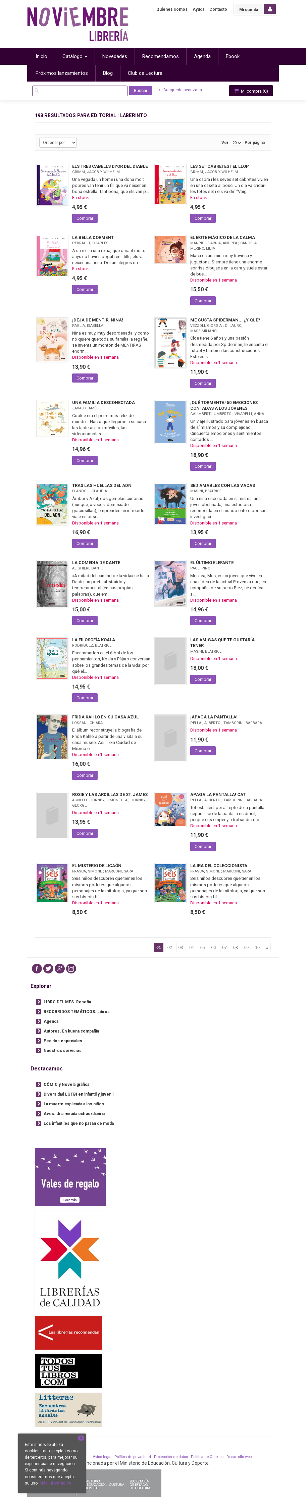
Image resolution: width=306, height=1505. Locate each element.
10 (257, 947)
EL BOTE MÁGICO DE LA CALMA (222, 237)
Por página (255, 143)
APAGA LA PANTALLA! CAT (218, 794)
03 (180, 947)
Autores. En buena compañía (71, 1031)
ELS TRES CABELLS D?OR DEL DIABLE (110, 166)
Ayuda (198, 9)
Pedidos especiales (63, 1041)
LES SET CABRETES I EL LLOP (219, 166)
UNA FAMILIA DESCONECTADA (103, 402)
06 (213, 947)
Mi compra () (250, 91)
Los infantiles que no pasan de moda (79, 1123)
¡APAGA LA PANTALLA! (214, 716)
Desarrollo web (239, 1457)
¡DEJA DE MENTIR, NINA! (97, 319)
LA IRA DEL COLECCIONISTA (218, 865)
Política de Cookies (207, 1457)
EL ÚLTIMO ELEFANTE (212, 562)
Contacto (218, 9)
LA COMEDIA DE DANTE (96, 562)
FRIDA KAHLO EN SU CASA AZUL (105, 716)
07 (224, 947)
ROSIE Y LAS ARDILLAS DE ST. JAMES (110, 794)
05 (202, 947)
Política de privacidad (132, 1457)
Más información (55, 1483)
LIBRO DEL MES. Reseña (67, 1002)
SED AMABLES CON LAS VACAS (222, 485)
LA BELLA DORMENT (93, 237)
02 (169, 947)
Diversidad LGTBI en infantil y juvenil (78, 1094)
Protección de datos (171, 1457)
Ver (224, 143)
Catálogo (74, 56)
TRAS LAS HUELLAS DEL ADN (102, 485)
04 (191, 947)
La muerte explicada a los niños (74, 1104)
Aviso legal (102, 1457)
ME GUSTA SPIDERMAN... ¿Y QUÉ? (225, 319)
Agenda (51, 1021)
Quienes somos (172, 9)
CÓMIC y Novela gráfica (66, 1084)
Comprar (84, 218)
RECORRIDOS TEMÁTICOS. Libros (77, 1011)
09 (246, 947)
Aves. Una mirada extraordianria (74, 1113)
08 (235, 947)
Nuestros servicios (63, 1050)
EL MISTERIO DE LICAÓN (96, 865)
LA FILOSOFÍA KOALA (93, 639)
